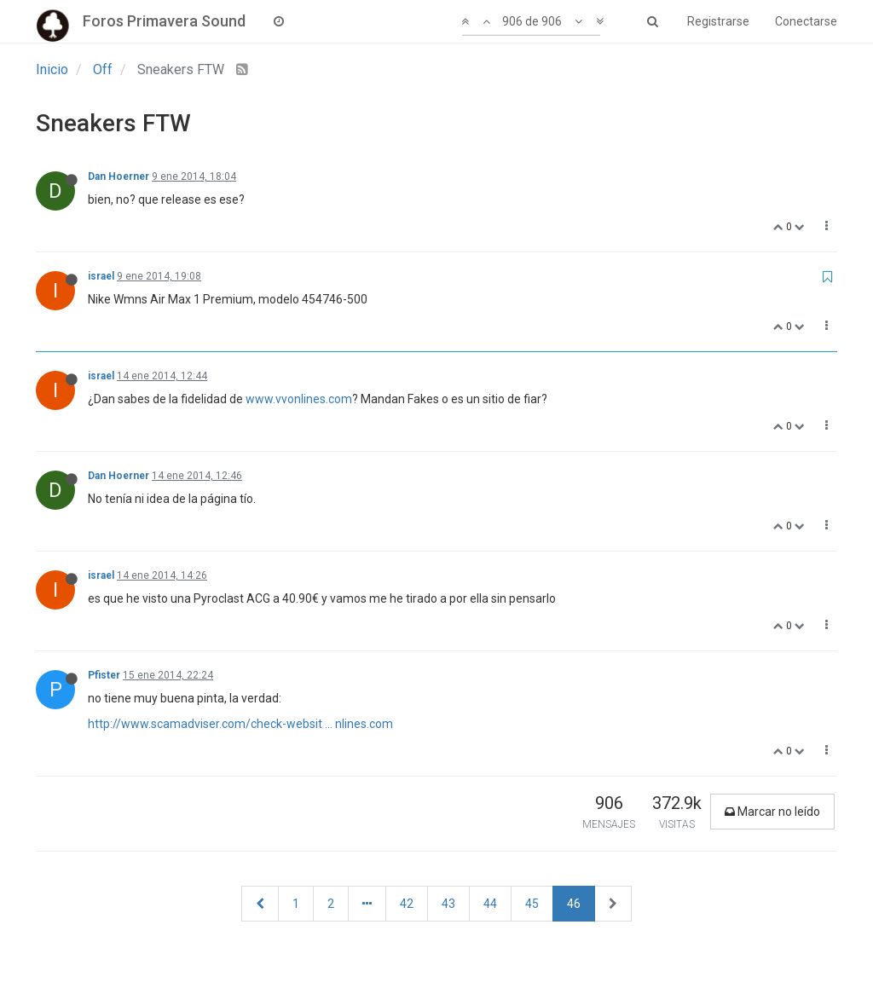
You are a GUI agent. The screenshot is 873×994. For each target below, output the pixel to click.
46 (574, 903)
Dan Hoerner (118, 176)
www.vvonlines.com (299, 399)
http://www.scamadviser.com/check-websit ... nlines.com (240, 724)
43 (448, 903)
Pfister (104, 675)
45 (532, 903)
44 (490, 903)
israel (101, 276)
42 (406, 903)
